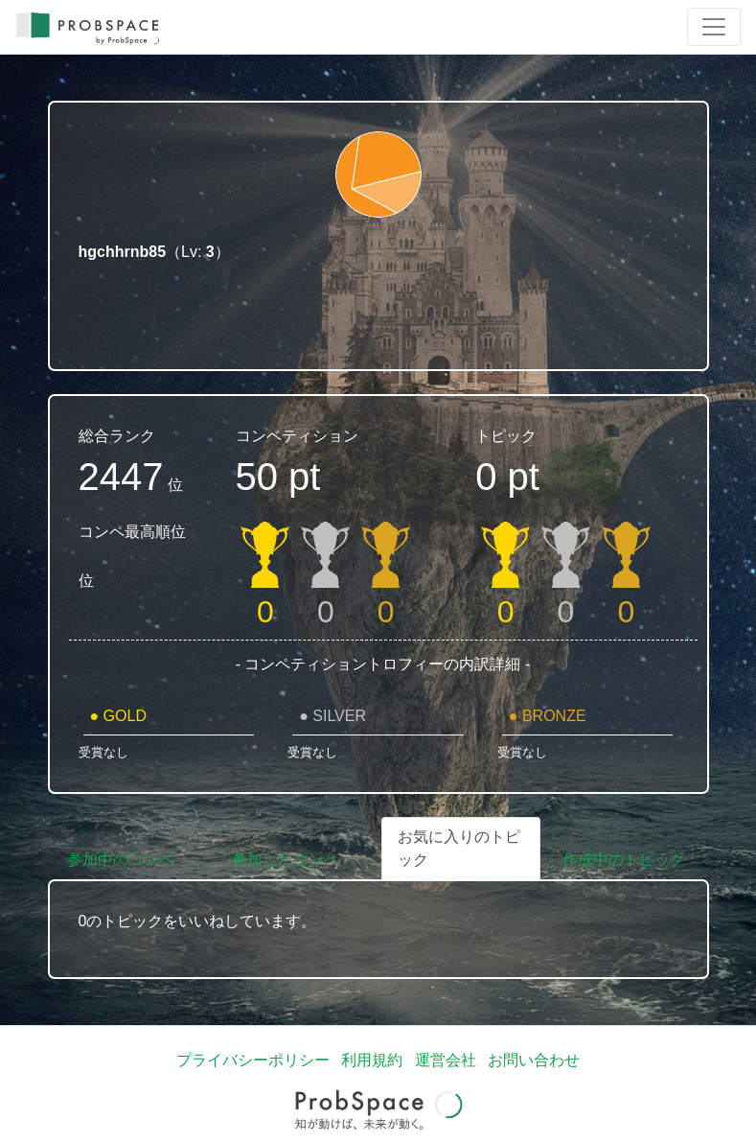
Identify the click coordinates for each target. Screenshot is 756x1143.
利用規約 (371, 1060)
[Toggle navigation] (714, 27)
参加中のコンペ (120, 859)
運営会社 (445, 1060)
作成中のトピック (623, 859)
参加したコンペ (285, 859)
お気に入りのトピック (459, 848)
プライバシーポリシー (253, 1060)
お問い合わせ (534, 1060)
